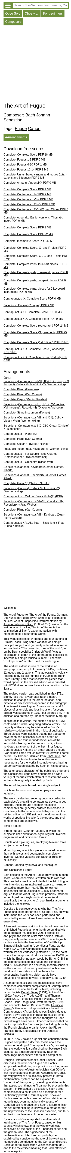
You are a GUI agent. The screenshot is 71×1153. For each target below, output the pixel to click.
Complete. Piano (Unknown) (21, 389)
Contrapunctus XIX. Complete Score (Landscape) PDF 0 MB (34, 351)
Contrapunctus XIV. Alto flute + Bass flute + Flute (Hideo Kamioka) (34, 524)
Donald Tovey (29, 992)
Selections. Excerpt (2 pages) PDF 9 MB (29, 305)
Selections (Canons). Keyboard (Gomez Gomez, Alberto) (34, 468)
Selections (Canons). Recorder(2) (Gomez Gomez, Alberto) (35, 477)
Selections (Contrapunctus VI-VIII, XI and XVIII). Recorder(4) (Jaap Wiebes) (34, 503)
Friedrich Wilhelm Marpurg (50, 715)
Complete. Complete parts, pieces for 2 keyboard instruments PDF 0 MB (34, 290)
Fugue (21, 128)
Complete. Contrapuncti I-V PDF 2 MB (27, 194)
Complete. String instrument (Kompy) (27, 412)
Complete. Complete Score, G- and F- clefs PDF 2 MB (35, 249)
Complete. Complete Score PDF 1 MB (27, 227)
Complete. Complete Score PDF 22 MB (28, 234)
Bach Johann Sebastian (27, 117)
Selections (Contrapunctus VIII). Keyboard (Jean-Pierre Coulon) (34, 516)
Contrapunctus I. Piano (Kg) (21, 433)
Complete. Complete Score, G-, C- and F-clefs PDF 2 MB (36, 257)
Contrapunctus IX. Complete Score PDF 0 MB (32, 298)
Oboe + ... (32, 13)
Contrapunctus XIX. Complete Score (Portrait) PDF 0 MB (35, 359)
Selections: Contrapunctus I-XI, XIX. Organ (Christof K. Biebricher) (36, 427)
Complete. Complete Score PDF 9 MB (27, 189)
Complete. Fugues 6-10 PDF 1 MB (25, 164)
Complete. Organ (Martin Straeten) (25, 399)
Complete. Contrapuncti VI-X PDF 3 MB (28, 199)
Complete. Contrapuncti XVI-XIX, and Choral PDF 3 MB (36, 211)
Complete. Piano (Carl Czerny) (23, 394)
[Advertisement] (35, 65)
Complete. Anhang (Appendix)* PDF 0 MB (30, 182)
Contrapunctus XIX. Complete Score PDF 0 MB (33, 318)
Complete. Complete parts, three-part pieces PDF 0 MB (36, 274)
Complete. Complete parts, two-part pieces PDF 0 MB (35, 282)
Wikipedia (10, 607)
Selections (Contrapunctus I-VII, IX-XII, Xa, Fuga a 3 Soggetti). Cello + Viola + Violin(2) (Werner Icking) (36, 383)
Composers (13, 21)
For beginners (53, 13)
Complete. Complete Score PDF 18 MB (28, 154)
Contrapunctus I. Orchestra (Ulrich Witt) (28, 461)
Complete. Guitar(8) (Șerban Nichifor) (27, 483)
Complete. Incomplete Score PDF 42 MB (29, 240)
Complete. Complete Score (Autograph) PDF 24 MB (36, 325)
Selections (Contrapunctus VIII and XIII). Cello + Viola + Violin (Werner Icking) (33, 419)
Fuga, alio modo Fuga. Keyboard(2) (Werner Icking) (36, 448)
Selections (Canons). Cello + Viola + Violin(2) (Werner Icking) (32, 490)
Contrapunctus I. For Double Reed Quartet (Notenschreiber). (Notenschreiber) (30, 455)
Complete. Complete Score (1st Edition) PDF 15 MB (36, 342)
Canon (34, 128)
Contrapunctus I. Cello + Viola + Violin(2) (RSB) (33, 496)
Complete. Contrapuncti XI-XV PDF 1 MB (29, 204)
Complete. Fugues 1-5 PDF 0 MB (24, 159)
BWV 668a (53, 756)
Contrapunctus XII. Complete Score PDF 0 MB (33, 312)
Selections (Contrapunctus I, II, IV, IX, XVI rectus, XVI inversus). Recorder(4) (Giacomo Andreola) (34, 406)
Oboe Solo (12, 13)
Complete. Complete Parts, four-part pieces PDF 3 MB (35, 266)
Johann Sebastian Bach (18, 624)
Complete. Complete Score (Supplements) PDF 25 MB (35, 334)
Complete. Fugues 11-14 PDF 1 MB (26, 169)
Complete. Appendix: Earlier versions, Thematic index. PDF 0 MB (33, 219)
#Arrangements (16, 137)
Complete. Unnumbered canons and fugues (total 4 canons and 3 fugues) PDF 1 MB (35, 176)
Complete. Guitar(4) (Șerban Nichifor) (27, 443)
